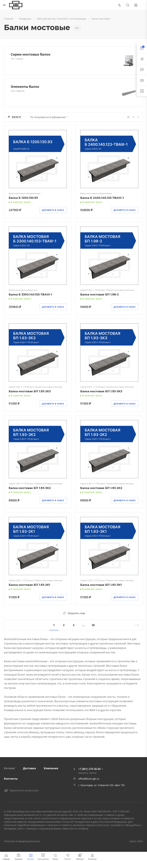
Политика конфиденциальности (22, 841)
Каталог (9, 768)
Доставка (29, 768)
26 (93, 625)
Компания (51, 768)
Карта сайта (136, 841)
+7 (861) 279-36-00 (89, 769)
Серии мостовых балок (30, 54)
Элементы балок (25, 87)
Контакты (11, 778)
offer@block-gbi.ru (88, 778)
